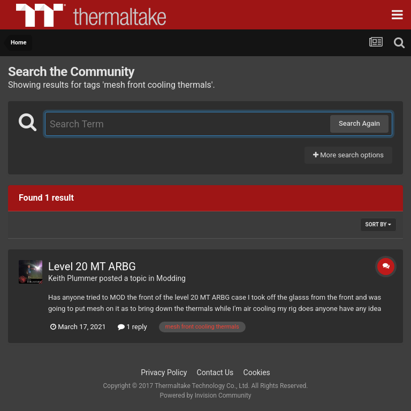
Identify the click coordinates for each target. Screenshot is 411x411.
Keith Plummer (72, 278)
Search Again (359, 123)
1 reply (132, 327)
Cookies (256, 372)
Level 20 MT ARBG (92, 266)
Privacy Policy (164, 372)
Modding (171, 278)
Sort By (378, 224)
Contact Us (215, 372)
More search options (348, 155)
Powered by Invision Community (206, 395)
